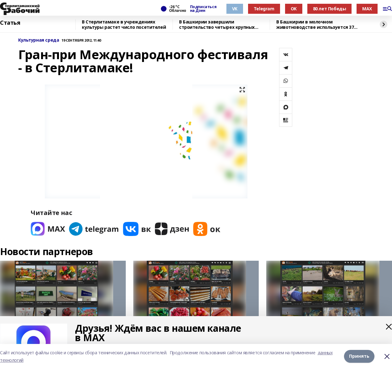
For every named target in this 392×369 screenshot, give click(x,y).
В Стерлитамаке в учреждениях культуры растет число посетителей (124, 24)
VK (234, 9)
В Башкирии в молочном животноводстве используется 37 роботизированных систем (315, 24)
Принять (359, 356)
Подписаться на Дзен (203, 9)
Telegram (264, 9)
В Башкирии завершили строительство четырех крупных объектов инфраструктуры (217, 24)
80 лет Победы (329, 9)
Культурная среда (38, 40)
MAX (367, 9)
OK (294, 9)
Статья (10, 22)
